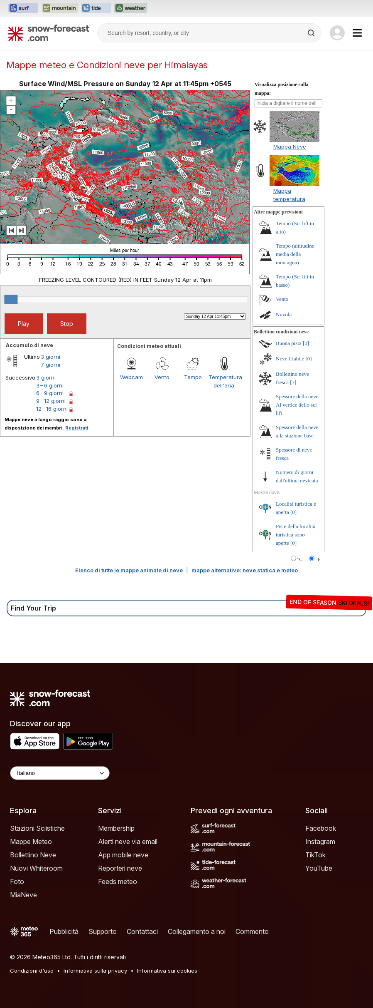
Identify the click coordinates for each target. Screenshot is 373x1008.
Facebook (320, 828)
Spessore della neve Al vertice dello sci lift (297, 404)
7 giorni (50, 364)
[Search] (312, 33)
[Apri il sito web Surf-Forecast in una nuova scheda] (23, 8)
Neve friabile (290, 358)
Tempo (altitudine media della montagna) (295, 254)
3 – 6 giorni (50, 385)
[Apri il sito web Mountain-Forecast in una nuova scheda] (60, 8)
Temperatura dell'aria (224, 381)
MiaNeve (23, 895)
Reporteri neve (120, 868)
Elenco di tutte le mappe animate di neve (129, 570)
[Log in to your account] (337, 32)
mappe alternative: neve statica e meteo (244, 570)
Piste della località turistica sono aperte (295, 534)
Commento (252, 931)
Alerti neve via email (127, 841)
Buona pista (289, 343)
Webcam (131, 377)
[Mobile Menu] (357, 32)
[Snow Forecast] (48, 33)
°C (300, 559)
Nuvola (284, 314)
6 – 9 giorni (50, 393)
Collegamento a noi (197, 931)
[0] (306, 343)
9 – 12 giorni (51, 400)
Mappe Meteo (31, 841)
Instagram (320, 841)
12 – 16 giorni (52, 408)
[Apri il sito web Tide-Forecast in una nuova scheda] (96, 8)
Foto (17, 881)
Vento (162, 377)
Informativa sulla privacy (95, 970)
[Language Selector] (60, 773)
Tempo (193, 377)
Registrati (76, 428)
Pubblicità (64, 931)
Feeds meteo (117, 881)
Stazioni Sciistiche (37, 828)
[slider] (10, 299)
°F (318, 559)
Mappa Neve (289, 146)
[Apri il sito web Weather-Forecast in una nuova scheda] (130, 8)
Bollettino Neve (33, 855)
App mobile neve (123, 855)
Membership (116, 828)
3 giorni (50, 356)
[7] (293, 382)
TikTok (315, 855)
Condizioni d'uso (32, 970)
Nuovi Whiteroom (36, 868)
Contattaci (142, 931)
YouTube (318, 868)
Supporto (102, 931)
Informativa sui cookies (167, 970)
